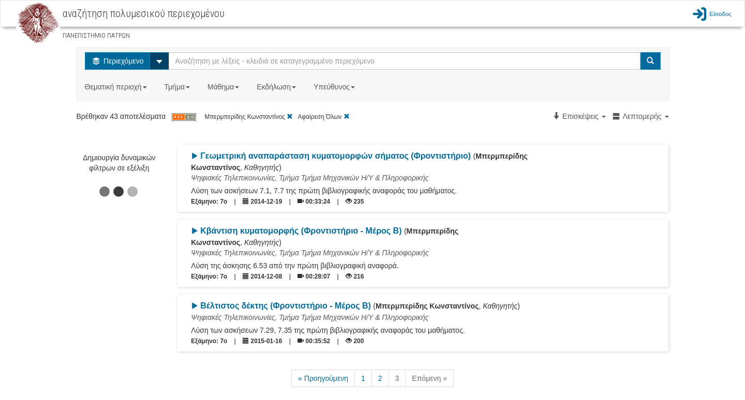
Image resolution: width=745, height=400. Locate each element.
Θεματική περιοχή (117, 87)
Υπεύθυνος (335, 87)
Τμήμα (178, 87)
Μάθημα (224, 87)
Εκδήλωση (277, 87)
